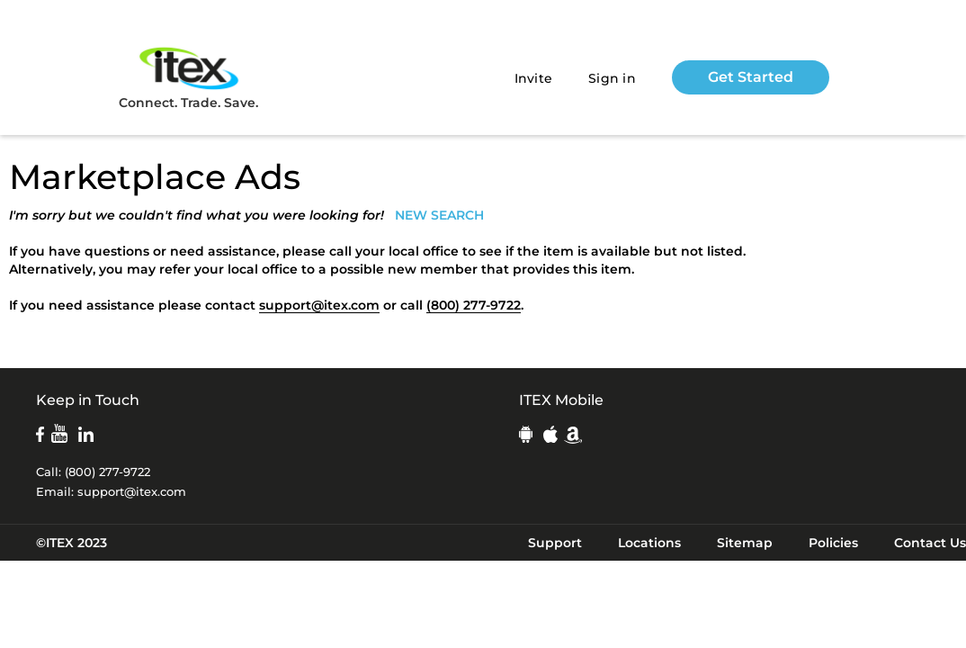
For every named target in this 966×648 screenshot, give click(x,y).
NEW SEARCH (439, 215)
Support (555, 543)
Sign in (612, 78)
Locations (649, 543)
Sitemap (745, 543)
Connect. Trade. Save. (188, 77)
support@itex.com (319, 305)
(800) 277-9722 (473, 305)
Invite (533, 78)
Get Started (750, 77)
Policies (833, 543)
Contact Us (930, 543)
